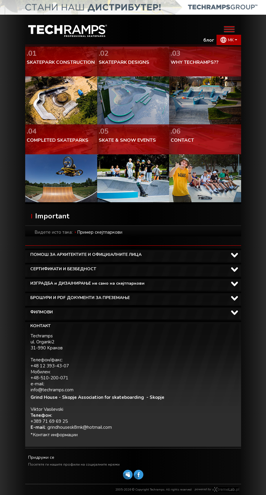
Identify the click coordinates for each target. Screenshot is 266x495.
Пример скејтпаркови (99, 232)
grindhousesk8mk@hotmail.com (79, 427)
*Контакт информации (54, 435)
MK (231, 40)
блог (208, 40)
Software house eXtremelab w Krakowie (225, 489)
